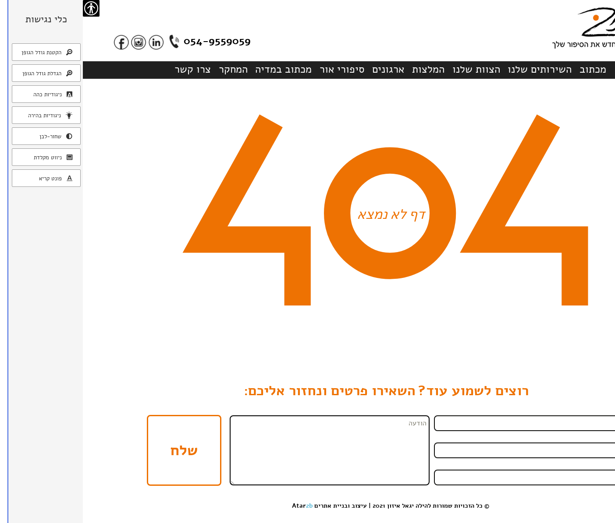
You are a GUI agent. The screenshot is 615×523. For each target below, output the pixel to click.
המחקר (150, 69)
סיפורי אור (259, 69)
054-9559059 (134, 41)
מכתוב (510, 69)
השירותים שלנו (457, 69)
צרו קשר (110, 69)
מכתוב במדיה (200, 69)
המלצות (345, 69)
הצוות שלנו (393, 69)
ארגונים (305, 69)
